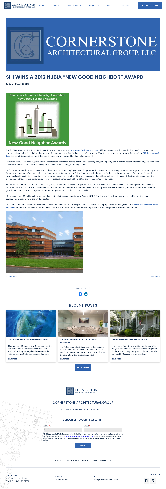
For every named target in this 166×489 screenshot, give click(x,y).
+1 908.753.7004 (62, 479)
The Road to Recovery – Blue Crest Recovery (78, 341)
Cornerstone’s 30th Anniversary (129, 339)
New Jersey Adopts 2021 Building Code (28, 339)
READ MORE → (13, 359)
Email (86, 426)
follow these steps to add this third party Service (77, 436)
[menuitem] (42, 5)
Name (46, 426)
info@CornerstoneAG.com (106, 479)
